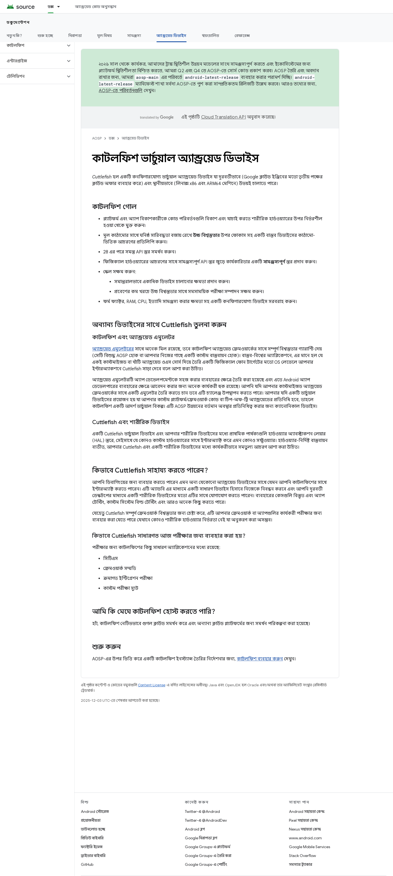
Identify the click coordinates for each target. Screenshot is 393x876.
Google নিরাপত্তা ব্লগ (201, 837)
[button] (32, 45)
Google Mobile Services (309, 846)
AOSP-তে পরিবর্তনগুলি (121, 90)
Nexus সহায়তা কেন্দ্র (305, 829)
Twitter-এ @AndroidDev (206, 820)
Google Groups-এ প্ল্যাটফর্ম (207, 846)
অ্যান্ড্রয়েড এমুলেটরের (113, 349)
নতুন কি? (14, 35)
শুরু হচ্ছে (45, 35)
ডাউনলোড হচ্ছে (93, 829)
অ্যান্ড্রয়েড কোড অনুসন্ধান (95, 6)
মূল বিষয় (104, 35)
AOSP (97, 138)
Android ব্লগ (195, 829)
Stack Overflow (302, 855)
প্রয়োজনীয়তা (90, 820)
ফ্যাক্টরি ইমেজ (91, 846)
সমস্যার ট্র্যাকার (300, 864)
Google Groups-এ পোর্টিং (206, 864)
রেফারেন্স (242, 35)
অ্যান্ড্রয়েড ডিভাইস (135, 138)
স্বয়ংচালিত (210, 35)
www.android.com (305, 837)
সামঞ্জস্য (134, 35)
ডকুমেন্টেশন (18, 22)
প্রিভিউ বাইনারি (92, 837)
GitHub (87, 864)
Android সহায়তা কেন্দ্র (307, 811)
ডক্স (112, 138)
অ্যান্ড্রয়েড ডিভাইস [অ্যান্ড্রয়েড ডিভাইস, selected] (171, 35)
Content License (151, 685)
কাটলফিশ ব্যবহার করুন (260, 659)
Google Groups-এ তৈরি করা (208, 855)
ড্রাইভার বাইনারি (93, 855)
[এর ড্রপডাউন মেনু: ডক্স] (61, 6)
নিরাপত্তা (75, 35)
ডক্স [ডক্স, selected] (51, 6)
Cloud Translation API (223, 117)
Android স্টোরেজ (95, 811)
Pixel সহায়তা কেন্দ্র (303, 820)
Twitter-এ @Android (202, 811)
